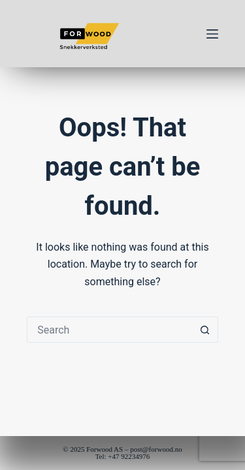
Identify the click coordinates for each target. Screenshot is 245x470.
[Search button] (205, 330)
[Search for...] (109, 330)
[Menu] (212, 34)
